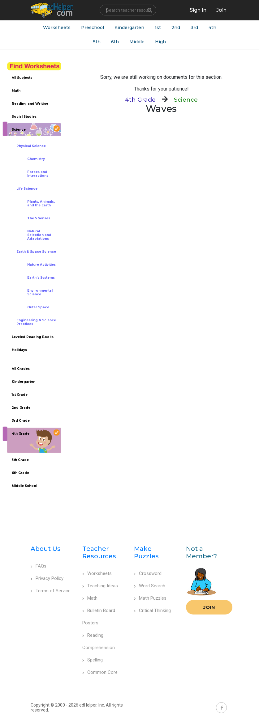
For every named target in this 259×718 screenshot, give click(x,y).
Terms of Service (51, 590)
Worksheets (57, 27)
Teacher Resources (99, 552)
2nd (175, 27)
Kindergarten (129, 27)
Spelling (92, 660)
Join (209, 607)
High (160, 41)
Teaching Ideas (100, 586)
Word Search (149, 586)
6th (115, 41)
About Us (46, 548)
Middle (137, 41)
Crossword (148, 573)
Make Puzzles (146, 552)
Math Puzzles (150, 598)
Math (89, 598)
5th (97, 41)
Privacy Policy (47, 578)
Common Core (100, 672)
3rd (194, 27)
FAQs (38, 566)
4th (212, 27)
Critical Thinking (152, 610)
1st (158, 27)
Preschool (92, 27)
